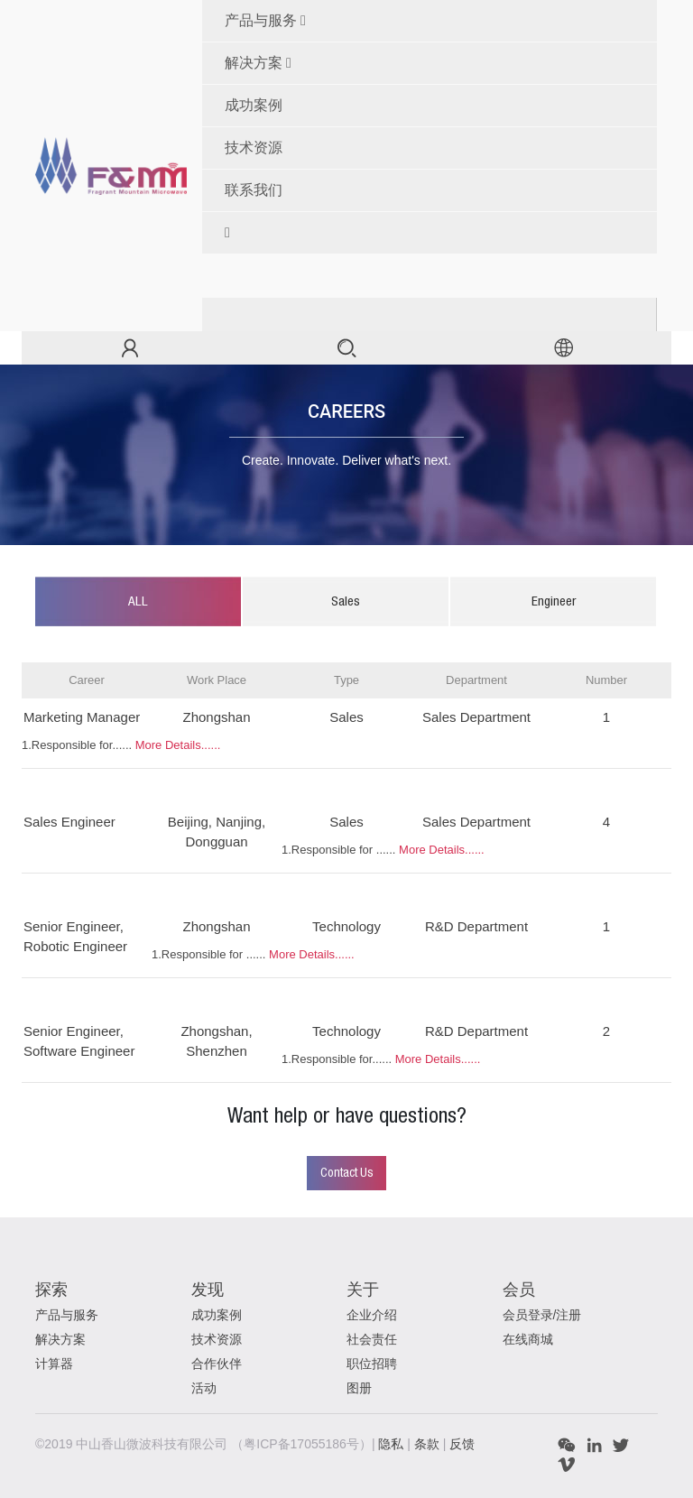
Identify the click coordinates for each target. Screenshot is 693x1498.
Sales (345, 602)
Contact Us (347, 1173)
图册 (359, 1388)
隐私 (392, 1444)
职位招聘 (371, 1363)
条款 (428, 1444)
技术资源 (216, 1339)
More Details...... (178, 745)
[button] (436, 233)
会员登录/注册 (542, 1315)
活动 (204, 1388)
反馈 (462, 1444)
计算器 (54, 1363)
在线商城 (528, 1339)
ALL (138, 602)
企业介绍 (371, 1315)
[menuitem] (436, 106)
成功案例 (216, 1315)
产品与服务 (261, 20)
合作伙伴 (216, 1363)
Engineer (553, 602)
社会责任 (371, 1339)
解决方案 (253, 62)
